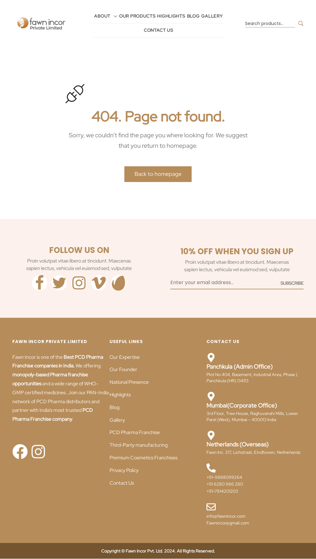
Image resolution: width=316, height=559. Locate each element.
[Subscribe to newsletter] (292, 283)
